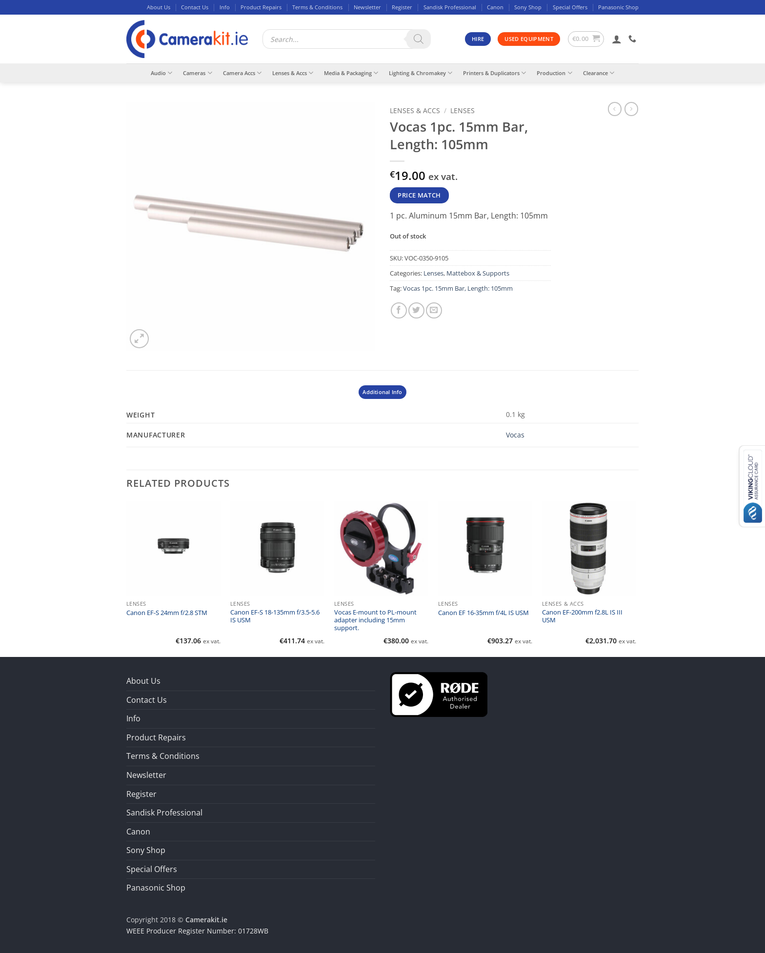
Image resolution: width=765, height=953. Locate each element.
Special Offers (570, 7)
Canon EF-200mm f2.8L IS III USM (582, 616)
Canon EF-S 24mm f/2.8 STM (166, 613)
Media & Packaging (351, 73)
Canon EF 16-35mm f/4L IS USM (483, 613)
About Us (158, 7)
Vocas (515, 434)
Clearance (598, 73)
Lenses (462, 110)
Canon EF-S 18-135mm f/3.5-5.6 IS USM (275, 616)
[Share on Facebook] (399, 310)
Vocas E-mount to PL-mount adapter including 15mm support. (375, 621)
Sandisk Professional (449, 7)
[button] (586, 39)
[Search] (418, 39)
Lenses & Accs (292, 73)
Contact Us (194, 7)
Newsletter (367, 7)
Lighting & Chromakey (420, 73)
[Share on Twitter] (416, 310)
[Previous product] (631, 109)
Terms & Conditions (317, 7)
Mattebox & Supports (477, 273)
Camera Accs (242, 73)
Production (554, 73)
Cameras (197, 73)
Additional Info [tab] (382, 392)
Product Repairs (261, 7)
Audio (161, 73)
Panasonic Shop (618, 7)
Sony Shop (528, 7)
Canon (495, 7)
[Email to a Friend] (434, 310)
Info (225, 7)
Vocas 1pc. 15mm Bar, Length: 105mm (458, 288)
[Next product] (615, 109)
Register (402, 7)
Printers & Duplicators (494, 73)
